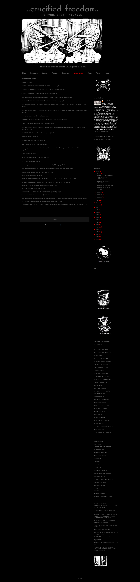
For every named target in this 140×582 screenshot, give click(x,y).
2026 (97, 171)
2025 (97, 200)
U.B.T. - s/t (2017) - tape (29, 153)
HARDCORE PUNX (99, 476)
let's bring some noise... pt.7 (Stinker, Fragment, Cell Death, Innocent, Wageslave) (47, 168)
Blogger (80, 578)
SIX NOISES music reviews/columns (104, 537)
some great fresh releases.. (30, 136)
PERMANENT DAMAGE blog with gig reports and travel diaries (104, 521)
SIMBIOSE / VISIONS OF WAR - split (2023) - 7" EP (37, 172)
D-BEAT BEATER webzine (101, 358)
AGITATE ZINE (98, 344)
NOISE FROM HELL (99, 397)
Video (98, 73)
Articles (44, 73)
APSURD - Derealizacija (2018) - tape (33, 140)
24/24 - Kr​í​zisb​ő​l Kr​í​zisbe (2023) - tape (33, 188)
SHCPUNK (97, 491)
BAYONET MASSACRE (100, 453)
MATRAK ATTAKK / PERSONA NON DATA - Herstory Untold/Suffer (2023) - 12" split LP (49, 179)
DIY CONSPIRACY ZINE (101, 367)
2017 (97, 219)
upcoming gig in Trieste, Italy (105, 185)
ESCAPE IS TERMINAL (100, 470)
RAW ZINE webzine (99, 417)
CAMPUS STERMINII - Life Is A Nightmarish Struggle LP (39, 93)
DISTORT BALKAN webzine (101, 364)
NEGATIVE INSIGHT (99, 394)
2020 (97, 212)
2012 (97, 232)
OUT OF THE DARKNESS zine (102, 400)
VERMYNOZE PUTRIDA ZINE (102, 432)
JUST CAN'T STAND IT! (100, 382)
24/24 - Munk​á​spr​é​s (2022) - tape (32, 175)
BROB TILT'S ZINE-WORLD (102, 350)
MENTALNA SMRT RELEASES (102, 139)
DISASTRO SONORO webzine (102, 361)
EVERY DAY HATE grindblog (102, 376)
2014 (97, 227)
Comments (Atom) (58, 225)
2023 (97, 205)
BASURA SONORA (99, 450)
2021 (97, 210)
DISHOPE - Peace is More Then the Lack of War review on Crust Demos (44, 120)
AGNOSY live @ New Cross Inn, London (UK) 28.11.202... (105, 177)
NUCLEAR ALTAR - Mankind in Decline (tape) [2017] (38, 133)
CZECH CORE (98, 355)
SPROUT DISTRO (99, 423)
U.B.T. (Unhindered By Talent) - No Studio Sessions (38, 123)
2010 (97, 237)
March (99, 192)
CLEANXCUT (97, 458)
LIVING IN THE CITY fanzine (102, 391)
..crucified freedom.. (110, 101)
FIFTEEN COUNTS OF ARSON (103, 473)
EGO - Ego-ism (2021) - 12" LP (31, 161)
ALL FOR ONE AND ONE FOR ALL (103, 447)
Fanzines (54, 73)
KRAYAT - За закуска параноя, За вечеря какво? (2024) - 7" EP (42, 201)
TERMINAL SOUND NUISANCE (103, 497)
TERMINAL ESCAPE (100, 494)
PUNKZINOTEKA (99, 414)
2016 (97, 222)
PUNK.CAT (97, 488)
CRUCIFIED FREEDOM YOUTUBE (104, 136)
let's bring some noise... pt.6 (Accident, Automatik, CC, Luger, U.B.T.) (43, 165)
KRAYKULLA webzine (100, 388)
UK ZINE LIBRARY (99, 429)
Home (24, 73)
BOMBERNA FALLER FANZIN (102, 347)
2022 (97, 207)
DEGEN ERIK (98, 467)
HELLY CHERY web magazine (102, 379)
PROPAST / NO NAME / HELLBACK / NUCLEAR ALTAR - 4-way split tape (45, 101)
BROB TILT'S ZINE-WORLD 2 (102, 353)
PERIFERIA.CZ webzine (100, 408)
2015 (97, 224)
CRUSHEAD (97, 461)
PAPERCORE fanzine (100, 402)
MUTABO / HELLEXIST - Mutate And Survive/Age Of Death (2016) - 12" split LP (46, 182)
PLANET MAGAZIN (99, 411)
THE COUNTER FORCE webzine (103, 426)
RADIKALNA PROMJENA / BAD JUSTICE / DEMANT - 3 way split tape (43, 89)
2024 (97, 202)
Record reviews (78, 73)
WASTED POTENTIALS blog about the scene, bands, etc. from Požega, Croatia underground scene (105, 549)
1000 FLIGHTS (98, 444)
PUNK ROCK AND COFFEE (102, 529)
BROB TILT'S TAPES (100, 455)
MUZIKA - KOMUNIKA (100, 482)
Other (106, 73)
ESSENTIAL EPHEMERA (101, 373)
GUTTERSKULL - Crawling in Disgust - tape (35, 116)
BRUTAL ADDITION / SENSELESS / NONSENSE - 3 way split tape (42, 86)
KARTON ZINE (98, 385)
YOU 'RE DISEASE (99, 435)
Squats (90, 73)
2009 (97, 239)
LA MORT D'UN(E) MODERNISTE (103, 479)
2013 (97, 229)
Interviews (34, 73)
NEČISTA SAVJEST (99, 485)
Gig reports (65, 73)
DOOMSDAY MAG (99, 370)
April (98, 173)
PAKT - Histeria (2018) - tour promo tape (34, 144)
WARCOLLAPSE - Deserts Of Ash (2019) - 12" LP (37, 195)
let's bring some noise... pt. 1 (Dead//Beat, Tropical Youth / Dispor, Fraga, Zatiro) (47, 97)
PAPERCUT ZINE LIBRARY (101, 405)
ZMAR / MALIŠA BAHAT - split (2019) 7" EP (35, 157)
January (99, 197)
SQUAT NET (97, 540)
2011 (97, 234)
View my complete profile (101, 131)
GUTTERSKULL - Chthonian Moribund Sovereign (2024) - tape (41, 191)
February (100, 194)
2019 (97, 214)
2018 (97, 217)
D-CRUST (96, 464)
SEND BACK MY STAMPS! (101, 420)
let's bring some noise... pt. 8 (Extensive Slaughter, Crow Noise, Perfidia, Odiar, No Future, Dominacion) (54, 198)
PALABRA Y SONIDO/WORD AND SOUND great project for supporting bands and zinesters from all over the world (106, 516)
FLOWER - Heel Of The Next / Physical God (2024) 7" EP (39, 185)
